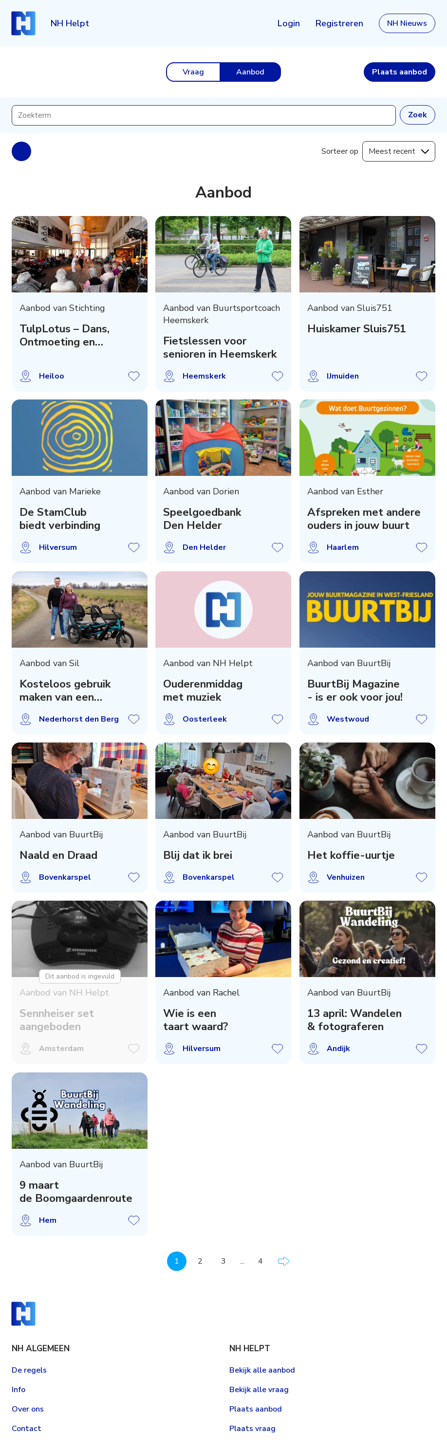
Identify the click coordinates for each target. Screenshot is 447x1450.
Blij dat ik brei (197, 855)
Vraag (193, 72)
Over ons (28, 1409)
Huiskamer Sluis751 (356, 328)
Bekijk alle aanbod (262, 1370)
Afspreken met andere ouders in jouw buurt (364, 519)
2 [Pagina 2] (200, 1261)
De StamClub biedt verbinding (59, 519)
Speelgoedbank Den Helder (202, 519)
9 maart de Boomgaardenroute (75, 1191)
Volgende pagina (284, 1261)
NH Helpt (70, 23)
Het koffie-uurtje (351, 855)
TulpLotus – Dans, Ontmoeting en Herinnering (64, 335)
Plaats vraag (252, 1428)
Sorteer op (339, 151)
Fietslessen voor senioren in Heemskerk (220, 347)
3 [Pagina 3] (223, 1261)
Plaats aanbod (255, 1409)
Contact (26, 1428)
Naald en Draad (58, 855)
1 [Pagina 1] (176, 1261)
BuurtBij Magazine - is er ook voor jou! (355, 690)
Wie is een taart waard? (195, 1020)
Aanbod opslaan (134, 376)
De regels (29, 1370)
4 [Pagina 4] (260, 1261)
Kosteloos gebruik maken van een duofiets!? (65, 690)
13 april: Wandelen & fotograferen (354, 1020)
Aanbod (250, 72)
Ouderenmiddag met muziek (202, 690)
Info (18, 1389)
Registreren (339, 23)
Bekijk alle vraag (259, 1389)
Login (289, 23)
